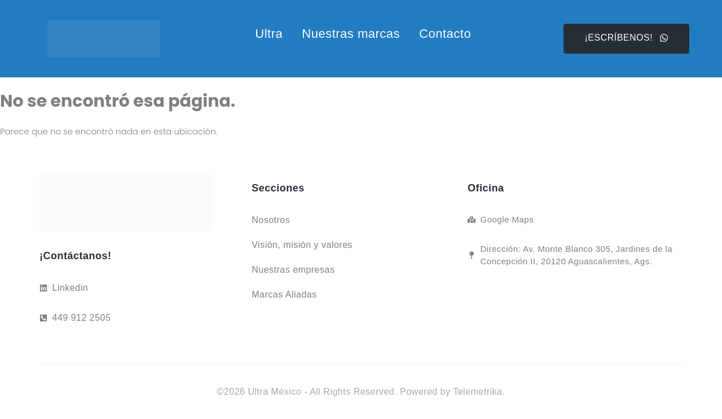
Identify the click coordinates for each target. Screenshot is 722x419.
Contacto (445, 34)
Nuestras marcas (351, 34)
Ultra (269, 34)
